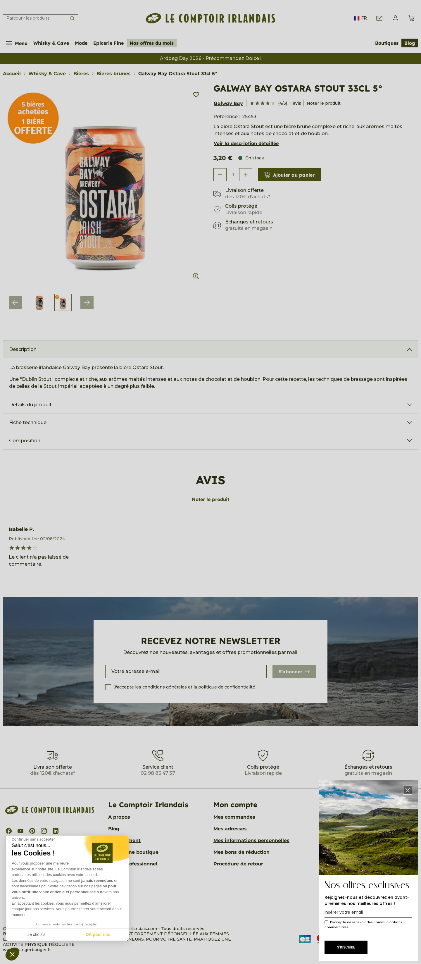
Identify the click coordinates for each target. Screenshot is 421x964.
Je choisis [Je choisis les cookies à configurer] (36, 934)
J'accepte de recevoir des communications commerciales (363, 924)
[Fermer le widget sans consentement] (33, 839)
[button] (12, 954)
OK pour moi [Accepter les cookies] (98, 934)
